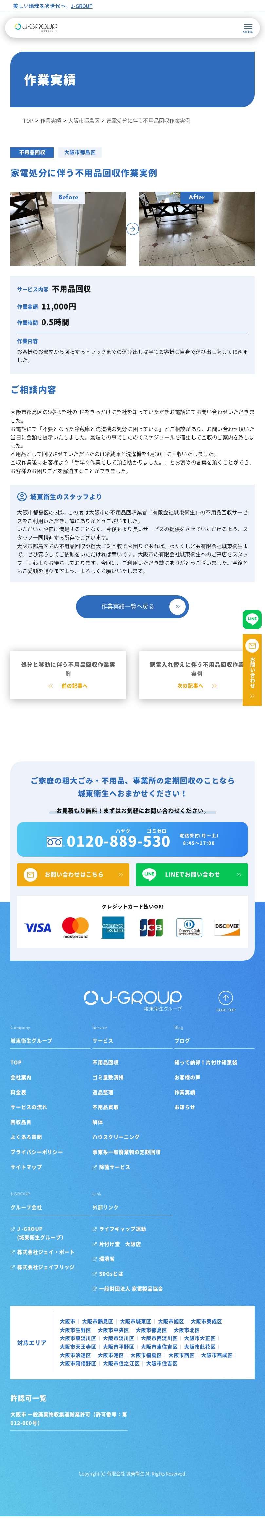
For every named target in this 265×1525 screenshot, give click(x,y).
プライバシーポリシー (39, 1160)
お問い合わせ (252, 672)
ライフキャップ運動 (123, 1237)
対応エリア (34, 1351)
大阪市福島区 (148, 1363)
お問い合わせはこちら (74, 884)
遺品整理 (103, 1100)
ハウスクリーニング (117, 1145)
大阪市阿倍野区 (118, 1371)
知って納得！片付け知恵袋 (204, 1070)
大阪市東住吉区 (161, 1355)
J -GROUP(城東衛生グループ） (44, 1241)
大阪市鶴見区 (100, 1330)
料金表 (21, 1100)
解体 (98, 1130)
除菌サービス (115, 1175)
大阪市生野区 (78, 1338)
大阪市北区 (189, 1338)
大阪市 (70, 1330)
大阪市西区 (184, 1363)
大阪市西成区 (78, 1371)
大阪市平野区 (121, 1355)
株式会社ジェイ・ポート (48, 1260)
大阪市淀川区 (121, 1346)
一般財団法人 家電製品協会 (132, 1297)
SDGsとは (112, 1282)
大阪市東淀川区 (80, 1346)
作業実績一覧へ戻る (127, 605)
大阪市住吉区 (202, 1371)
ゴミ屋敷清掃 (109, 1085)
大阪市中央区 (116, 1338)
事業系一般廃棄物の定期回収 (127, 1160)
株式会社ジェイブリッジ (48, 1275)
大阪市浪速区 (78, 1363)
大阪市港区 (113, 1363)
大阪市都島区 (82, 152)
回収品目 (23, 1130)
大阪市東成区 (209, 1330)
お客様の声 (186, 1085)
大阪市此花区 (202, 1355)
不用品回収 (35, 152)
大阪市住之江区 (161, 1371)
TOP (18, 1070)
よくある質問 (29, 1145)
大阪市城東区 (138, 1330)
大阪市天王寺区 (80, 1355)
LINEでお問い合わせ (190, 884)
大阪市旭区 (174, 1330)
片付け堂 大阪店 (121, 1252)
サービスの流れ (31, 1115)
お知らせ (183, 1115)
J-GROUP (82, 5)
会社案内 (23, 1085)
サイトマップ (29, 1175)
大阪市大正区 (202, 1346)
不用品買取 (106, 1115)
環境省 (108, 1267)
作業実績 (183, 1100)
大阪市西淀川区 (161, 1346)
